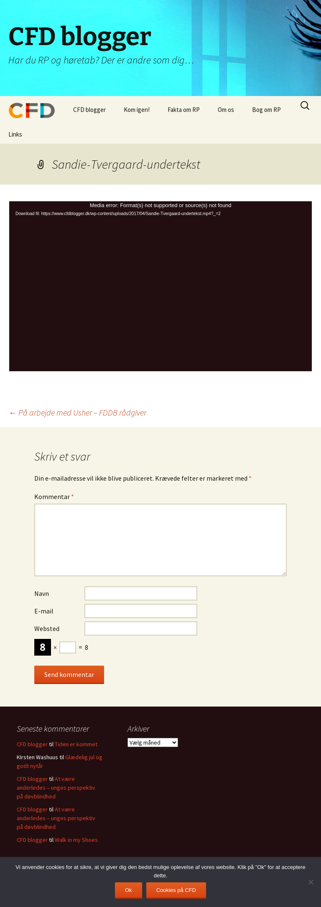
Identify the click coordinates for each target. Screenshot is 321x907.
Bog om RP (266, 110)
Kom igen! (137, 110)
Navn (41, 593)
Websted (46, 628)
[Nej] (310, 882)
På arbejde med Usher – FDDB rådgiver (77, 412)
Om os (226, 110)
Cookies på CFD (176, 890)
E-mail (44, 611)
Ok (128, 890)
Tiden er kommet (76, 744)
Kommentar (54, 496)
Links (15, 134)
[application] (160, 286)
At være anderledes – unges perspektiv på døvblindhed (56, 787)
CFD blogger (89, 110)
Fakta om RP (184, 110)
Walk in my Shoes (76, 840)
